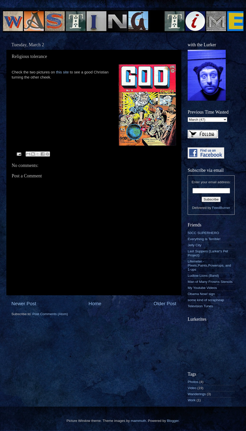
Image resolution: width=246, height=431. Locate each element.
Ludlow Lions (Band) (203, 276)
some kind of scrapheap (206, 300)
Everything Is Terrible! (204, 239)
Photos (193, 382)
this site (62, 72)
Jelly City (194, 245)
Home (95, 303)
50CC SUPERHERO (203, 233)
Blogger (173, 421)
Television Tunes (200, 306)
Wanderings (197, 394)
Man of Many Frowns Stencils (210, 282)
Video (192, 388)
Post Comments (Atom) (50, 314)
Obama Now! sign (201, 294)
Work (192, 400)
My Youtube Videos (202, 288)
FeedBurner (221, 208)
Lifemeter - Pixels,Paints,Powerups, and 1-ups (209, 265)
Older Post (165, 303)
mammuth (138, 421)
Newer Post (23, 303)
